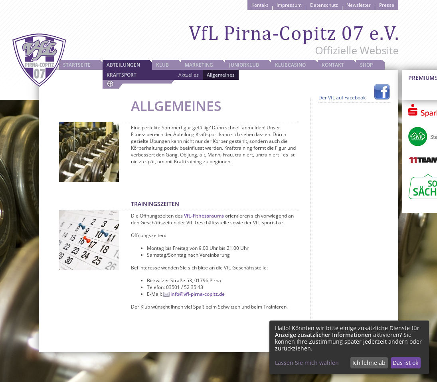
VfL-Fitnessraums (204, 215)
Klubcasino (290, 64)
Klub (162, 64)
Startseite (77, 64)
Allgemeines (221, 74)
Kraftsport (121, 74)
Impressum (289, 5)
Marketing (199, 64)
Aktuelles (188, 74)
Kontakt (259, 5)
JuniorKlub (244, 64)
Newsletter (358, 5)
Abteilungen (123, 64)
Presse (386, 5)
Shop (366, 64)
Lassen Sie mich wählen (307, 362)
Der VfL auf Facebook (342, 97)
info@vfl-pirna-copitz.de (197, 294)
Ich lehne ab (369, 362)
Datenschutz (324, 5)
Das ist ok (405, 362)
